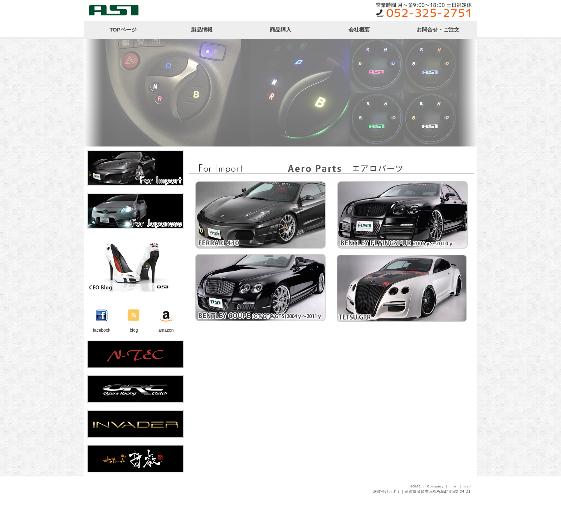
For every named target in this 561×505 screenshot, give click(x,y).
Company (435, 486)
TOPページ (123, 30)
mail (467, 486)
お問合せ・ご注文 (437, 30)
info (452, 486)
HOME (415, 486)
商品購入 (280, 30)
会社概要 (359, 30)
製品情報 (202, 30)
